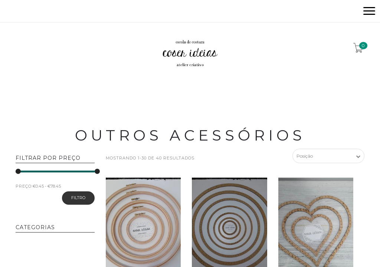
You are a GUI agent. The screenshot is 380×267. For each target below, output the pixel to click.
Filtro (78, 197)
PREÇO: (24, 186)
